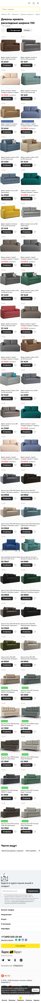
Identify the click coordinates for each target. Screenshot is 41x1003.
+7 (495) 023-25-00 (11, 936)
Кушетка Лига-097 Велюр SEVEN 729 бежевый (9, 691)
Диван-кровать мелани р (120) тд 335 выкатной (9, 224)
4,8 (4, 103)
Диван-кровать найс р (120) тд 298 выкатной (10, 291)
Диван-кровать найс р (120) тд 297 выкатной (29, 291)
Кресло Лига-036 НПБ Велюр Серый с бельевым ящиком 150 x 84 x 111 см (10, 491)
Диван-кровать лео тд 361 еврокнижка (9, 191)
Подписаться (33, 891)
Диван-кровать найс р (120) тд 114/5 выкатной (10, 158)
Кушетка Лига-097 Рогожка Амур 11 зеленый (30, 791)
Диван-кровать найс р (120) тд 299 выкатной (29, 358)
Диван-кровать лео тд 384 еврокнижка (29, 391)
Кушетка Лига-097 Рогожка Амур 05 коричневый (10, 824)
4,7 (24, 37)
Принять (35, 990)
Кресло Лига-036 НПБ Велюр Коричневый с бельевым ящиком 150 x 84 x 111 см (10, 624)
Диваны (15, 14)
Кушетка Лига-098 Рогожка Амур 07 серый (30, 724)
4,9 (4, 37)
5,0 (24, 103)
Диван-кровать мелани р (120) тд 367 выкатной (9, 58)
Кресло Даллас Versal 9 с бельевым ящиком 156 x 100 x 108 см (30, 558)
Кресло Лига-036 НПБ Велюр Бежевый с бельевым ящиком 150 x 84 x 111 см (10, 524)
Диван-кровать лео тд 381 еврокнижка (9, 424)
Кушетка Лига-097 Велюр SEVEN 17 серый (9, 791)
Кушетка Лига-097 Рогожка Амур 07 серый (30, 691)
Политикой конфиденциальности (22, 901)
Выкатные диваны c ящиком (12, 851)
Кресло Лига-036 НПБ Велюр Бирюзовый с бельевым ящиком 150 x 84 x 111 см (30, 524)
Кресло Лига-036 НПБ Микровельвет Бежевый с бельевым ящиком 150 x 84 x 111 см (30, 658)
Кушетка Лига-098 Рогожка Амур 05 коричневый (10, 758)
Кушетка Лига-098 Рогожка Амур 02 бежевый (30, 758)
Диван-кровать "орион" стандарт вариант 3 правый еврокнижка (30, 324)
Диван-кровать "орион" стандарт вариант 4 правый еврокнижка (30, 458)
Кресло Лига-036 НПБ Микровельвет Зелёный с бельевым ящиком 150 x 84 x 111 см (10, 658)
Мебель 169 (5, 14)
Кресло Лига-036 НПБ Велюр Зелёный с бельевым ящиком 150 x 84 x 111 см (30, 591)
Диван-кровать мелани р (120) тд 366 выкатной (9, 124)
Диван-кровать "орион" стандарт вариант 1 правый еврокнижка (29, 424)
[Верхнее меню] (3, 3)
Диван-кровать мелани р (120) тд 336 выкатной (9, 324)
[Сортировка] (3, 30)
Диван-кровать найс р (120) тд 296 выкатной (10, 391)
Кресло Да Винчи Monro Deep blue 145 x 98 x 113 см (10, 558)
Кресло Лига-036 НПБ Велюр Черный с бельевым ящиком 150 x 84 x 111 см (10, 591)
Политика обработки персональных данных (17, 994)
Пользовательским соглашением (15, 903)
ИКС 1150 (7, 976)
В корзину (7, 65)
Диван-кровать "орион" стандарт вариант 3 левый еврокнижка (9, 258)
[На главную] (10, 3)
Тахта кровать (31, 851)
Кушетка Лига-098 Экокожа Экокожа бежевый (10, 724)
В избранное (15, 65)
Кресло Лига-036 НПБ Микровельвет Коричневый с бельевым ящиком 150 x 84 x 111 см (30, 491)
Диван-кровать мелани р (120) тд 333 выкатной (29, 58)
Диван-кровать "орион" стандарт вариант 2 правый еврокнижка (10, 358)
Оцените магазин (6, 955)
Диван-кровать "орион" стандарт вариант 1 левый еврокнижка (29, 191)
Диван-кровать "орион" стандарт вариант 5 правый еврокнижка (10, 91)
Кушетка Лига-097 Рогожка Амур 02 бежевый (30, 824)
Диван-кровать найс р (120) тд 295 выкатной (29, 158)
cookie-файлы (19, 988)
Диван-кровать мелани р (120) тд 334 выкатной (29, 91)
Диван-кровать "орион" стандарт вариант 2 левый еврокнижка (29, 258)
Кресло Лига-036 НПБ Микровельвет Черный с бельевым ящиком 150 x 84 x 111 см (30, 624)
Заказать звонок (7, 940)
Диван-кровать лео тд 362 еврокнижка (29, 224)
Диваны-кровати (27, 14)
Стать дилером (20, 946)
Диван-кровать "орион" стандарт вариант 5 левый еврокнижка (9, 458)
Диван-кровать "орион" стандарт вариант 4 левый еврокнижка (29, 124)
